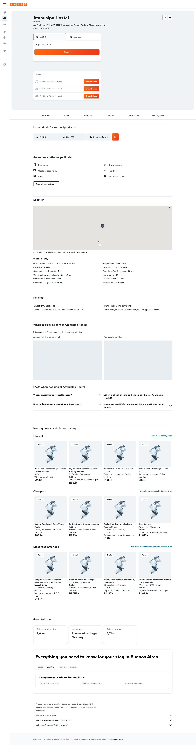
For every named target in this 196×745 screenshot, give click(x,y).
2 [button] (54, 68)
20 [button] (80, 81)
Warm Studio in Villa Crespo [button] (81, 579)
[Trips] (4, 51)
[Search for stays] (4, 18)
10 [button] (61, 75)
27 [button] (80, 88)
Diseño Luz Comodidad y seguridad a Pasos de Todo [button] (50, 470)
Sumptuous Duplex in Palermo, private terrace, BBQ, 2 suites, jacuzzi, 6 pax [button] (48, 582)
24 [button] (61, 88)
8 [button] (93, 68)
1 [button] (93, 62)
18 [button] (67, 81)
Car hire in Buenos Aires (92, 683)
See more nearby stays (162, 436)
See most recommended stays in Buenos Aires (151, 546)
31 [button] (61, 95)
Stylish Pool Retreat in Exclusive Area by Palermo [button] (83, 470)
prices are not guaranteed (87, 707)
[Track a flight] (4, 37)
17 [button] (61, 81)
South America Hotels (62, 739)
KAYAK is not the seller (104, 715)
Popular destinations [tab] (68, 667)
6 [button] (80, 68)
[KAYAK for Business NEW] (4, 43)
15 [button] (94, 75)
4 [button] (67, 68)
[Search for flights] (4, 12)
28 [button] (87, 88)
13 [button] (80, 75)
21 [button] (87, 81)
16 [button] (54, 81)
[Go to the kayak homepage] (18, 4)
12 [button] (74, 75)
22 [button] (93, 81)
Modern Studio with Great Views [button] (118, 469)
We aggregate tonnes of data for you (104, 720)
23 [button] (54, 88)
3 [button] (61, 68)
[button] (5, 4)
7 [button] (87, 68)
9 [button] (54, 75)
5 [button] (74, 68)
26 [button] (74, 88)
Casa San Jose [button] (145, 524)
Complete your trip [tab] (46, 667)
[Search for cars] (4, 24)
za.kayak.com (38, 739)
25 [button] (67, 88)
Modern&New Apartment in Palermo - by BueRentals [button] (155, 580)
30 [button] (54, 95)
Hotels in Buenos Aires (134, 683)
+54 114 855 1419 (41, 28)
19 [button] (74, 81)
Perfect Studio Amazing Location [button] (153, 469)
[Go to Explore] (4, 32)
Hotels (48, 739)
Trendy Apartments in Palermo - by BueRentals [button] (119, 580)
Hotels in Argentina (81, 739)
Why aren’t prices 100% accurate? (104, 725)
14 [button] (87, 75)
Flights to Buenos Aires (49, 683)
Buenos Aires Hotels (98, 739)
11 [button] (67, 75)
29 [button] (93, 88)
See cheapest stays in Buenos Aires (156, 491)
